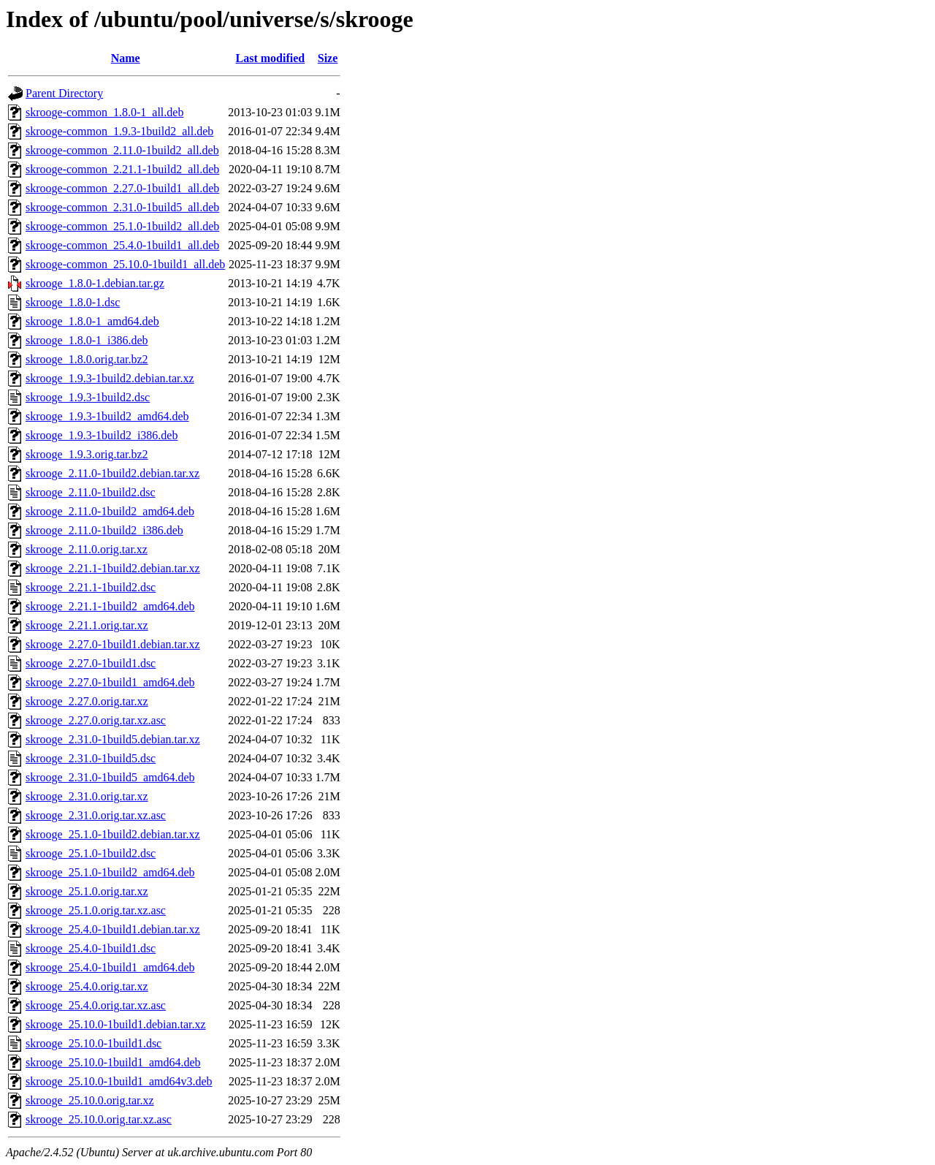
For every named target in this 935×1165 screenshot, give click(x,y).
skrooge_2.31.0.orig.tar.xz (87, 796)
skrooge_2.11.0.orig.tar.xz (87, 549)
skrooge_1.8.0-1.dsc (73, 302)
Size (328, 58)
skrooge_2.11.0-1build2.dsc (91, 492)
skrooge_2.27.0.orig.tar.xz (87, 701)
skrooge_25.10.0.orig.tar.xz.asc (99, 1119)
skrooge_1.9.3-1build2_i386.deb (102, 435)
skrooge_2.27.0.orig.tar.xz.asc (96, 720)
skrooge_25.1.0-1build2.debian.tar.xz (113, 834)
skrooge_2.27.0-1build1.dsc (91, 663)
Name (125, 58)
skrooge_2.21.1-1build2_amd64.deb (110, 606)
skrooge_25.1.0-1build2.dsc (91, 853)
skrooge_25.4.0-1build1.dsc (91, 948)
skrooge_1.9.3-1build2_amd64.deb (107, 416)
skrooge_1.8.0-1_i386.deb (87, 340)
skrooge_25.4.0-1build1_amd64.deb (110, 967)
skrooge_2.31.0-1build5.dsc (91, 758)
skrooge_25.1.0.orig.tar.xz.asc (96, 910)
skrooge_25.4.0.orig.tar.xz (87, 986)
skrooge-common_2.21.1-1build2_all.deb (122, 169)
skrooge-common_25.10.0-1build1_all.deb (125, 264)
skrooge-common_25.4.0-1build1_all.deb (122, 245)
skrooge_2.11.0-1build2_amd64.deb (110, 511)
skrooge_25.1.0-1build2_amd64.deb (110, 872)
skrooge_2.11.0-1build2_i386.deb (104, 530)
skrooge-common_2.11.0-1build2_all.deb (122, 150)
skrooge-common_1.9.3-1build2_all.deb (119, 131)
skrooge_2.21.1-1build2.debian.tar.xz (113, 568)
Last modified (270, 58)
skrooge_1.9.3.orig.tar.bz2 (87, 454)
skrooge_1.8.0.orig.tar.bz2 (87, 359)
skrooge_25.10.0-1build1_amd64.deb (113, 1062)
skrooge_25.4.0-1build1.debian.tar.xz (113, 929)
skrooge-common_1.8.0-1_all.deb (104, 112)
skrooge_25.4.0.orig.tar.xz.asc (96, 1005)
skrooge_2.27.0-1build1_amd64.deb (110, 682)
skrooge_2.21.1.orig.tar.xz (87, 625)
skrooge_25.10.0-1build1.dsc (93, 1043)
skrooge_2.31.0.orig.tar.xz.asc (96, 815)
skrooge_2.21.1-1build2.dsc (91, 587)
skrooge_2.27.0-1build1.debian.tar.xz (113, 644)
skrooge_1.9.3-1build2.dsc (88, 397)
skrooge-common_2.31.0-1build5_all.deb (122, 207)
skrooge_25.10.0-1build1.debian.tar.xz (116, 1024)
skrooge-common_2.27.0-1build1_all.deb (122, 188)
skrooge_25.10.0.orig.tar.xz (90, 1100)
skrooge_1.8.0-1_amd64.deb (92, 321)
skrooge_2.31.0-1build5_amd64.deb (110, 777)
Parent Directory (64, 93)
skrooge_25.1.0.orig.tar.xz (87, 891)
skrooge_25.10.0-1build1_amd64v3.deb (119, 1081)
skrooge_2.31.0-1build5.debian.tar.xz (113, 739)
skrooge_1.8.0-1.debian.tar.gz (95, 283)
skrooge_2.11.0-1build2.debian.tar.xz (112, 473)
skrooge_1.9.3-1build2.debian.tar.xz (110, 378)
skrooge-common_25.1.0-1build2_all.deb (122, 226)
